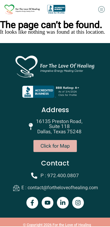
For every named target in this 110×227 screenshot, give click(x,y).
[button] (101, 9)
